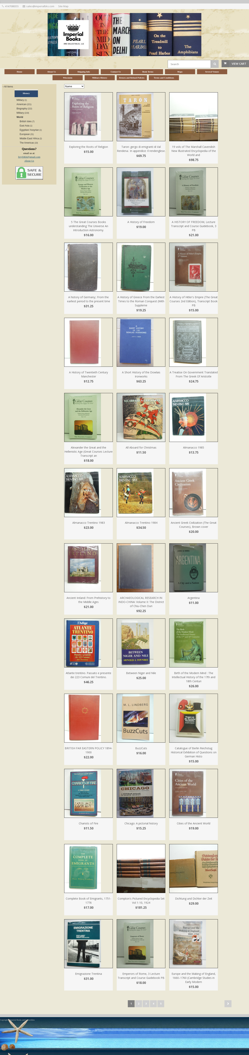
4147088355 (12, 6)
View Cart (239, 63)
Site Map (63, 6)
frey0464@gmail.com (29, 156)
